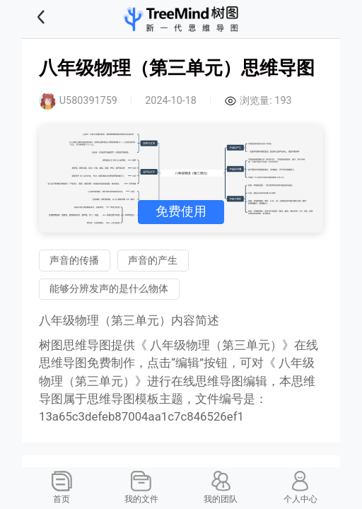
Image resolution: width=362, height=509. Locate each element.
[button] (59, 19)
